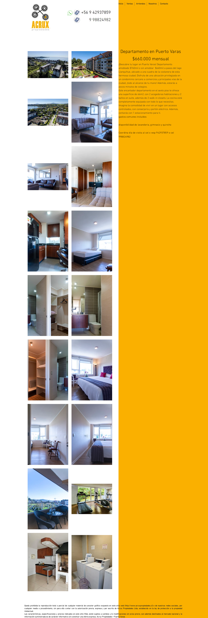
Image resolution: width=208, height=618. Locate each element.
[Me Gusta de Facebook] (186, 4)
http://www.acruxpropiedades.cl (138, 606)
